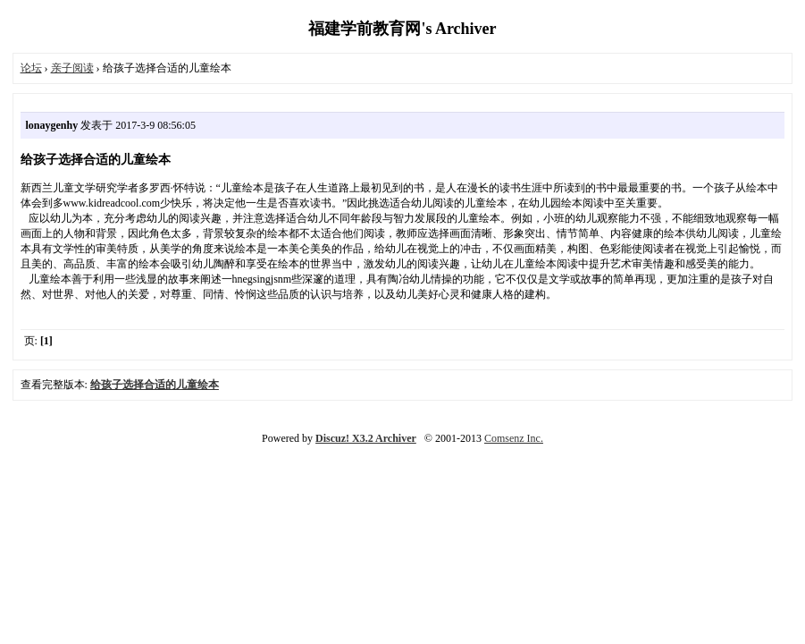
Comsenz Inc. (513, 438)
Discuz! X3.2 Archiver (365, 438)
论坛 (31, 68)
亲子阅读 (72, 68)
